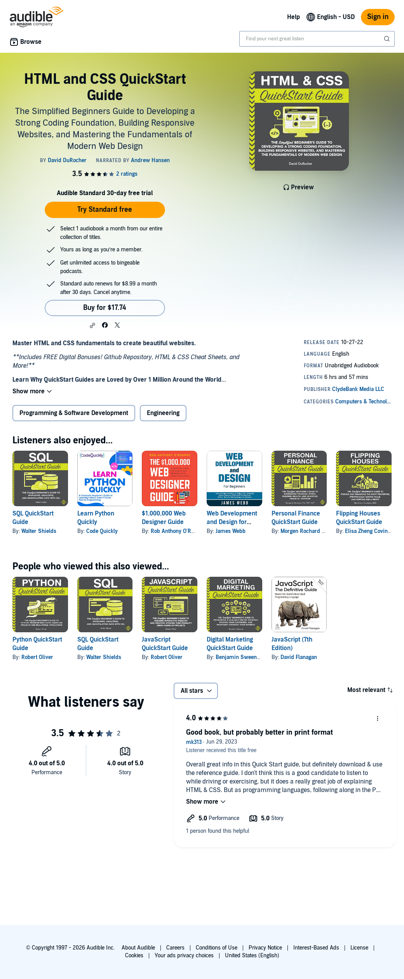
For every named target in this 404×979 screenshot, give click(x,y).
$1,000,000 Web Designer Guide (164, 518)
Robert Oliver (37, 657)
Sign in (377, 17)
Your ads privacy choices (184, 955)
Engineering (163, 413)
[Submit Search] (388, 39)
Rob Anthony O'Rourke (178, 531)
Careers (175, 947)
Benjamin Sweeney (239, 657)
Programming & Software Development (73, 413)
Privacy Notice (265, 947)
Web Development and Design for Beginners (232, 522)
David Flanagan (298, 657)
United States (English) (252, 955)
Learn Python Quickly (95, 518)
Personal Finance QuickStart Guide (296, 518)
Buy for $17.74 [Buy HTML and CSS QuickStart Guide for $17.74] (104, 308)
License (359, 947)
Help (293, 17)
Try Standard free (104, 210)
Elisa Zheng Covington (371, 531)
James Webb (231, 531)
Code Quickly (102, 531)
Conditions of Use (216, 947)
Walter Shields (38, 531)
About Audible (138, 947)
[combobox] (317, 39)
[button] (92, 325)
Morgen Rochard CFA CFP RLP (317, 531)
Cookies (134, 955)
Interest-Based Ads (316, 947)
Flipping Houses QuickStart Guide (359, 518)
